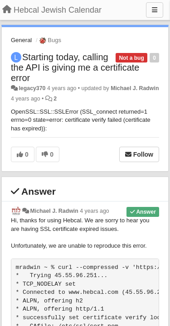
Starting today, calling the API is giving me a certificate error (75, 67)
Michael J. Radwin (135, 88)
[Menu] (154, 10)
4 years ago (94, 211)
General (21, 40)
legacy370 (32, 88)
